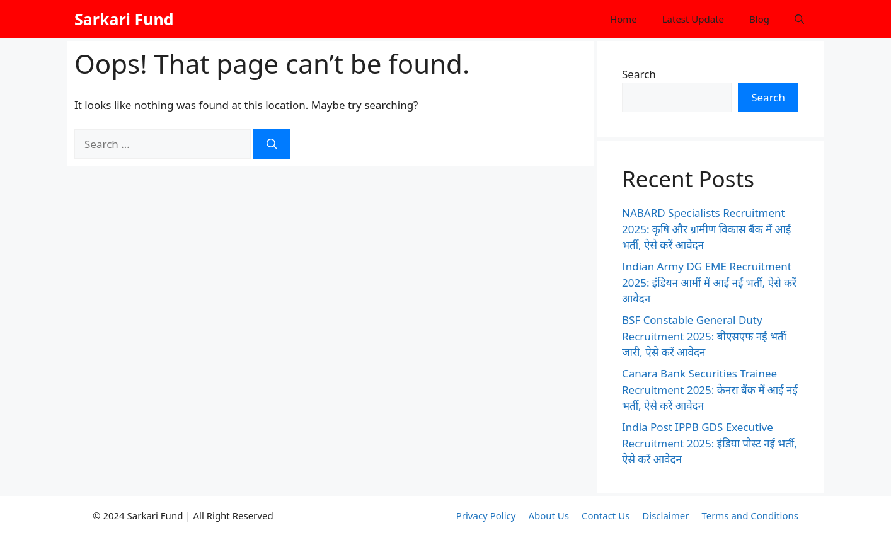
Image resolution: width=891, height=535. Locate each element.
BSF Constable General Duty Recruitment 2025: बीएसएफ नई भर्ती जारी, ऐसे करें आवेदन (704, 336)
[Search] (271, 144)
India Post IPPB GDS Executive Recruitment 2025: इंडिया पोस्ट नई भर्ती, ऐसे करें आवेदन (709, 443)
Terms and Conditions (749, 515)
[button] (799, 19)
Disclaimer (665, 515)
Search (639, 74)
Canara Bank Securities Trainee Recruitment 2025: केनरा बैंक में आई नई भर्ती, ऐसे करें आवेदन (710, 389)
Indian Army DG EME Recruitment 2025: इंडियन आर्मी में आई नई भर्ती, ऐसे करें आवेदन (709, 282)
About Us (548, 515)
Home (623, 19)
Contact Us (605, 515)
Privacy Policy (486, 515)
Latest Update (693, 19)
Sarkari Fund (124, 19)
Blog (759, 19)
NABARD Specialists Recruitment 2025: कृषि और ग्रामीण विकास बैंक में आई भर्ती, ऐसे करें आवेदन (706, 228)
